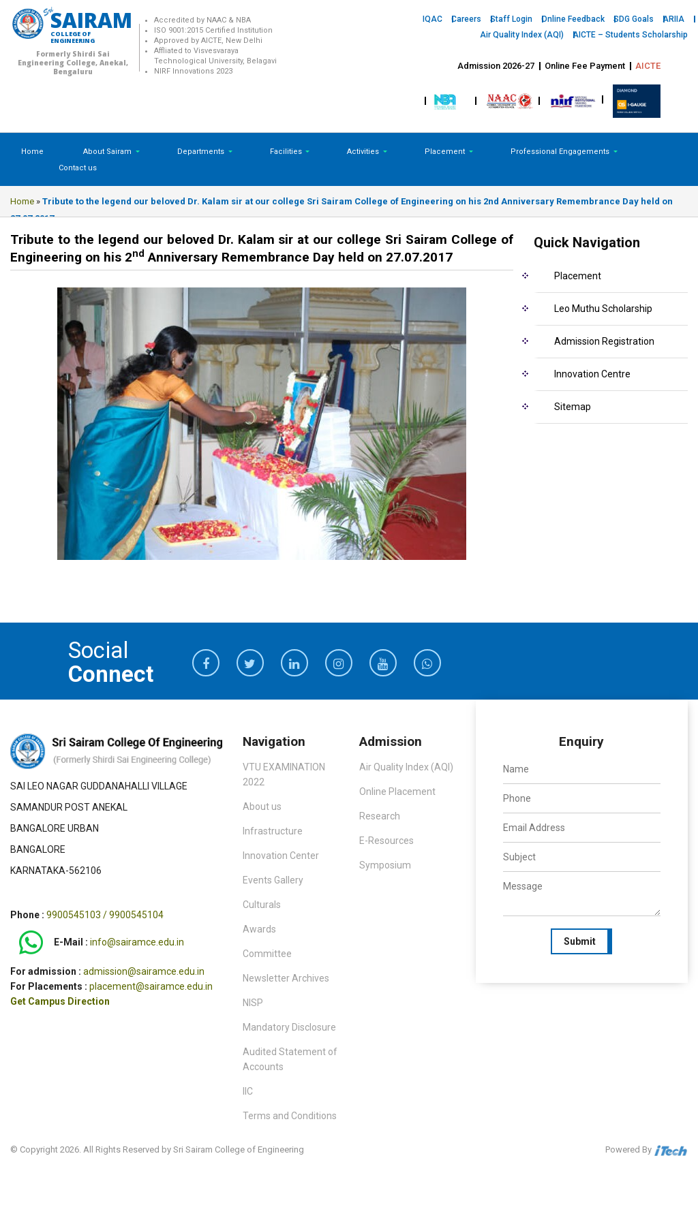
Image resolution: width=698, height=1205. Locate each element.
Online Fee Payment (585, 66)
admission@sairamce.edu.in (143, 971)
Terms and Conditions (290, 1115)
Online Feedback (573, 19)
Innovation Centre (592, 374)
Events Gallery (273, 880)
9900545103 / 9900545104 (105, 914)
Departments (201, 151)
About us (262, 806)
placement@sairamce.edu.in (151, 986)
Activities (364, 151)
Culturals (262, 904)
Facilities (287, 151)
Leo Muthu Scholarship (603, 308)
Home (32, 151)
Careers (466, 19)
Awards (259, 929)
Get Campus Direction (60, 1001)
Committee (267, 953)
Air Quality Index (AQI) (522, 35)
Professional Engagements (561, 151)
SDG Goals (633, 19)
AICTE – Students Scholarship (630, 35)
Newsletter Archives (286, 978)
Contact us (78, 167)
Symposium (385, 865)
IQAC (432, 19)
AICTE (648, 66)
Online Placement (397, 791)
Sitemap (572, 406)
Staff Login (511, 19)
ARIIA (673, 19)
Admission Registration (604, 341)
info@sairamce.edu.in (137, 942)
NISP (253, 1002)
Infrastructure (273, 831)
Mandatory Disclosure (289, 1027)
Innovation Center (281, 855)
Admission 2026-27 (495, 66)
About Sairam (107, 151)
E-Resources (386, 840)
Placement (446, 151)
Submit (580, 941)
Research (379, 816)
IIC (248, 1091)
